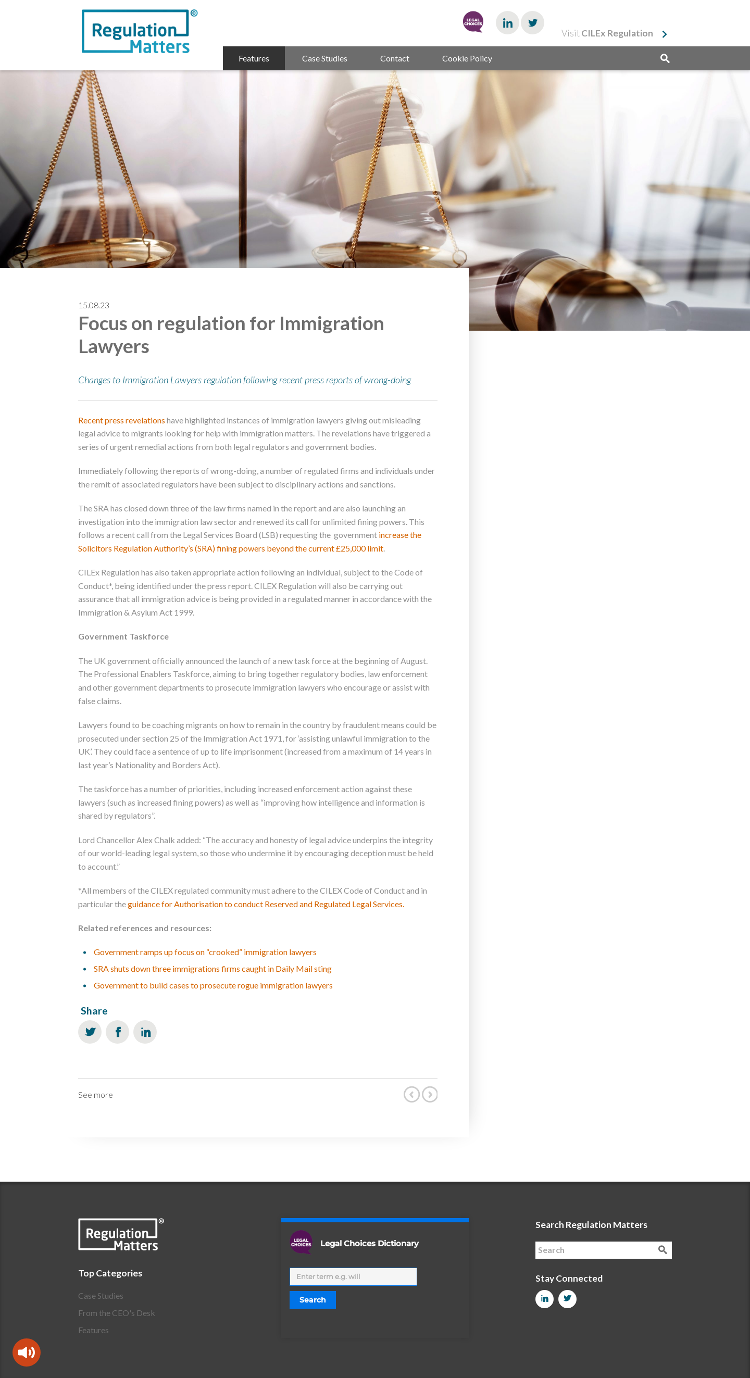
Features (254, 58)
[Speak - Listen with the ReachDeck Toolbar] (26, 1352)
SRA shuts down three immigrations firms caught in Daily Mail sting (213, 968)
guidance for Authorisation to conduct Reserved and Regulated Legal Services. (266, 904)
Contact (394, 58)
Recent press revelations (121, 420)
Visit (607, 33)
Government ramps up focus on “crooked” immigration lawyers (205, 952)
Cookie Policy (467, 58)
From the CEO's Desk (116, 1313)
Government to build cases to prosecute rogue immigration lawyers (213, 985)
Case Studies (324, 58)
